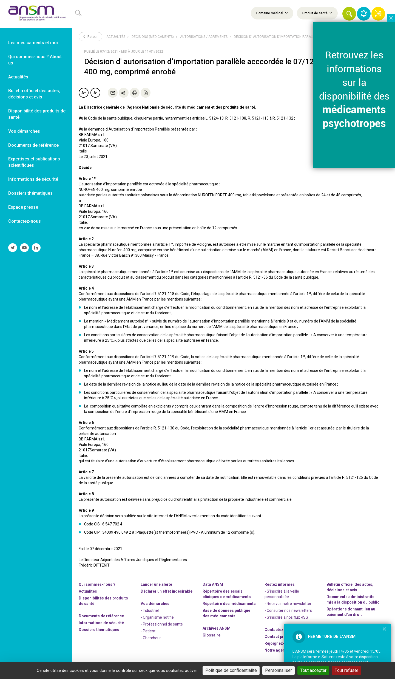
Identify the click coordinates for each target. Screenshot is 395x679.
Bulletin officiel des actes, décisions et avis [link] (34, 94)
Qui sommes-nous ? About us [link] (35, 60)
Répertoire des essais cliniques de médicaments (227, 594)
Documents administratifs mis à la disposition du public (352, 599)
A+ (83, 92)
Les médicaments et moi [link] (33, 42)
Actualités (115, 37)
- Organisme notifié (157, 617)
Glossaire (211, 635)
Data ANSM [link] (213, 584)
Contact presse (278, 636)
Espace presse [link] (23, 207)
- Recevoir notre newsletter (288, 603)
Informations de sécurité (101, 623)
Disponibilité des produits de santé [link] (37, 114)
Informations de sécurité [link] (33, 179)
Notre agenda (277, 650)
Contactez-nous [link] (24, 221)
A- (95, 92)
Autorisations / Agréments (204, 37)
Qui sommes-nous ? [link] (97, 584)
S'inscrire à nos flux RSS (287, 617)
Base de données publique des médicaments (226, 613)
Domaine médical (272, 13)
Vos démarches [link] (24, 131)
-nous (279, 643)
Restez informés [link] (280, 584)
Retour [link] (90, 36)
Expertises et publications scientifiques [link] (34, 162)
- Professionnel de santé (162, 624)
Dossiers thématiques (99, 629)
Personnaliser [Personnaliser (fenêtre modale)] (278, 670)
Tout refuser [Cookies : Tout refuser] (346, 670)
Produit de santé (317, 13)
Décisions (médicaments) (153, 37)
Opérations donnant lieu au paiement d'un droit (350, 612)
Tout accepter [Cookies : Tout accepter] (313, 670)
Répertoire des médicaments (229, 603)
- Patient (148, 631)
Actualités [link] (18, 77)
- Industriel (150, 610)
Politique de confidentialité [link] (231, 670)
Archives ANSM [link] (217, 628)
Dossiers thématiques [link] (30, 193)
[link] (36, 14)
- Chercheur (151, 638)
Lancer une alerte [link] (156, 584)
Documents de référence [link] (33, 145)
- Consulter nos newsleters (288, 610)
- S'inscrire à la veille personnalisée (282, 594)
